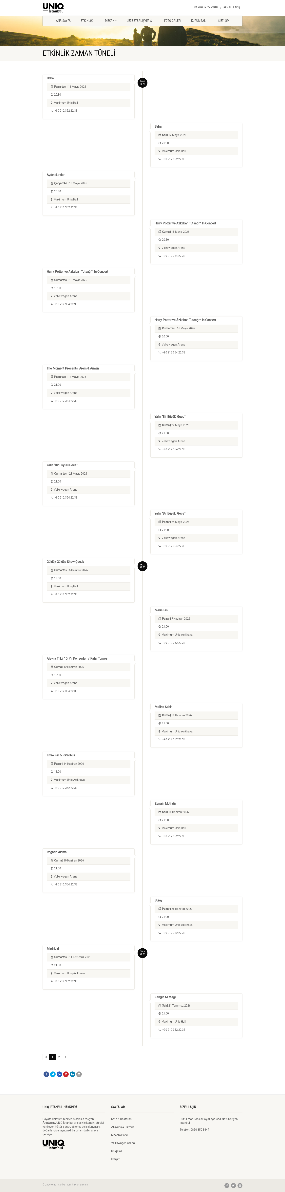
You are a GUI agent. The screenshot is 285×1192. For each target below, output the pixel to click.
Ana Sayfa (63, 21)
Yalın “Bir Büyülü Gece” (170, 417)
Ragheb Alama (56, 852)
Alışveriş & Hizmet (122, 1126)
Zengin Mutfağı (165, 803)
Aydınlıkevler (56, 175)
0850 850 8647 (200, 1129)
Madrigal (53, 949)
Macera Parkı (119, 1135)
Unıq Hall (116, 1151)
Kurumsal (199, 21)
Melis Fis (161, 610)
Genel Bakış (231, 7)
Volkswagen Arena (123, 1143)
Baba (50, 78)
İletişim (223, 21)
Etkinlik (88, 21)
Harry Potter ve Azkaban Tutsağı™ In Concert (185, 223)
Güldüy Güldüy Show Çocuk (65, 562)
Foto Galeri (172, 21)
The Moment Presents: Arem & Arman (73, 368)
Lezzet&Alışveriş (140, 21)
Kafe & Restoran (121, 1119)
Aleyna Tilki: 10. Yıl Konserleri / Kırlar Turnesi (77, 658)
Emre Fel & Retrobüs (61, 755)
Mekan (111, 21)
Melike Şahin (163, 707)
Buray (158, 900)
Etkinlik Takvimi (206, 7)
